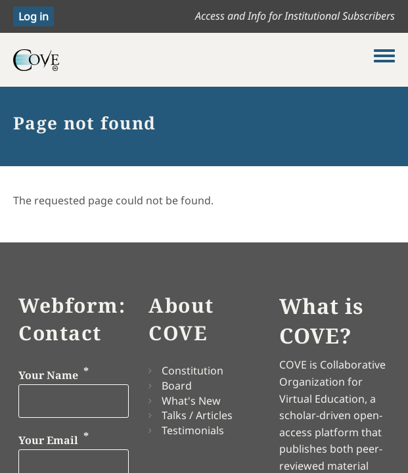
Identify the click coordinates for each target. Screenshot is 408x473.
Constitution (192, 370)
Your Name (48, 375)
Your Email (48, 441)
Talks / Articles (197, 415)
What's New (191, 401)
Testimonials (193, 430)
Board (177, 385)
